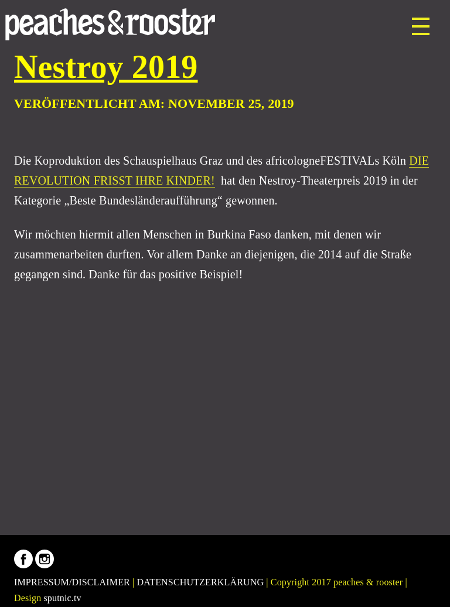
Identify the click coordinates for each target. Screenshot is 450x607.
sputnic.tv (62, 598)
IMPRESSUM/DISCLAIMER (72, 582)
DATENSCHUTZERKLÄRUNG (200, 582)
